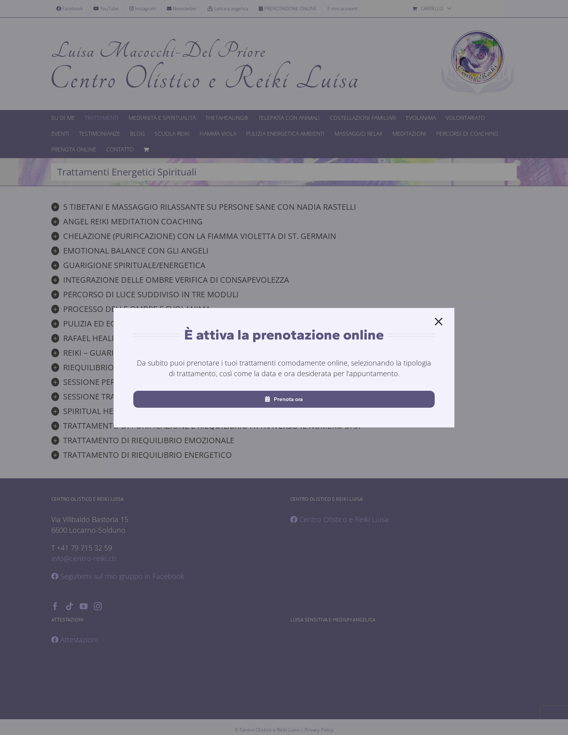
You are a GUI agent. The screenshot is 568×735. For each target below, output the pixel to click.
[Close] (439, 322)
